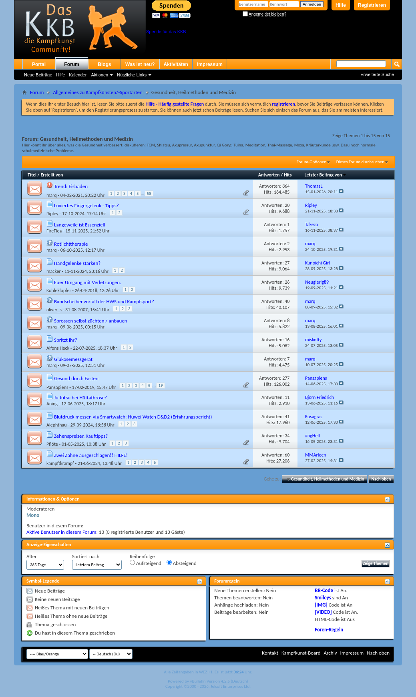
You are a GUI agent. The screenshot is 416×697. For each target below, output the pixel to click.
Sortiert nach (85, 556)
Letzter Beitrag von (325, 175)
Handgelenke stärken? (77, 263)
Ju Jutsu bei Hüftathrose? (80, 398)
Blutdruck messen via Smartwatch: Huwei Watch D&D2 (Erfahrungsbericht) (133, 417)
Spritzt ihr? (65, 340)
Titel (32, 175)
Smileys (323, 598)
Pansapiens (57, 387)
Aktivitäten (176, 64)
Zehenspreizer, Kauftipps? (81, 436)
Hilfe (341, 5)
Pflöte (52, 444)
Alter (31, 556)
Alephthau (56, 425)
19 (160, 385)
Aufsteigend (145, 563)
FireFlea (54, 231)
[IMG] (321, 605)
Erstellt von (51, 175)
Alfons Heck (57, 348)
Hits (287, 175)
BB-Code (324, 590)
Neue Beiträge (38, 74)
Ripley (52, 213)
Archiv (330, 653)
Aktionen (99, 74)
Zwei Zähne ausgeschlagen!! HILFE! (91, 455)
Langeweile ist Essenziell (79, 225)
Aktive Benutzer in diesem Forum (61, 532)
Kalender (77, 74)
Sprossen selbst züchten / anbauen (90, 321)
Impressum (210, 64)
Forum (71, 64)
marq (51, 195)
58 (149, 193)
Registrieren (372, 5)
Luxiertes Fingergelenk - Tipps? (86, 205)
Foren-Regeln (329, 630)
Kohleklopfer (58, 290)
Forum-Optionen (311, 161)
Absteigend (182, 563)
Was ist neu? (140, 64)
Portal (39, 64)
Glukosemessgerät (73, 359)
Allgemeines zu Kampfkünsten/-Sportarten (97, 92)
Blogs (104, 64)
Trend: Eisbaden (71, 186)
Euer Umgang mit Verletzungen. (87, 282)
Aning (52, 404)
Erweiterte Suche (377, 74)
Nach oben (381, 479)
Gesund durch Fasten (76, 378)
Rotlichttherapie (71, 244)
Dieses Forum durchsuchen (360, 161)
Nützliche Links (132, 74)
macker (53, 271)
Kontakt (270, 653)
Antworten (269, 175)
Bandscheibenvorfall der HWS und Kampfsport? (104, 301)
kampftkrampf (60, 463)
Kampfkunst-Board (301, 653)
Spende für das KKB (166, 31)
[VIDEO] (323, 612)
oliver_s (54, 309)
